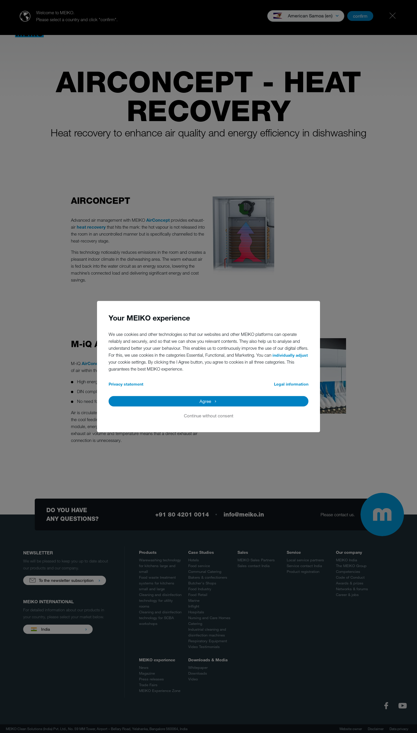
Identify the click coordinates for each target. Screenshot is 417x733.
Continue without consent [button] (208, 415)
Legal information (291, 384)
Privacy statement (126, 384)
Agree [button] (205, 401)
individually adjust (290, 355)
